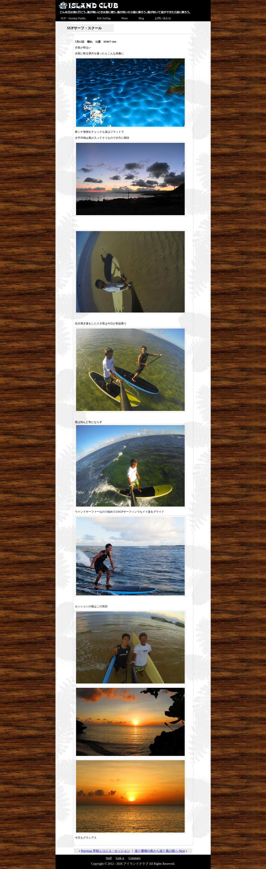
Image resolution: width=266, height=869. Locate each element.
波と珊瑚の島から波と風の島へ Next (160, 851)
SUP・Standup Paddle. (73, 18)
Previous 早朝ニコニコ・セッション (105, 851)
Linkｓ (120, 858)
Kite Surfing (104, 18)
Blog (141, 18)
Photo (124, 18)
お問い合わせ (163, 18)
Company (135, 858)
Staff (109, 858)
